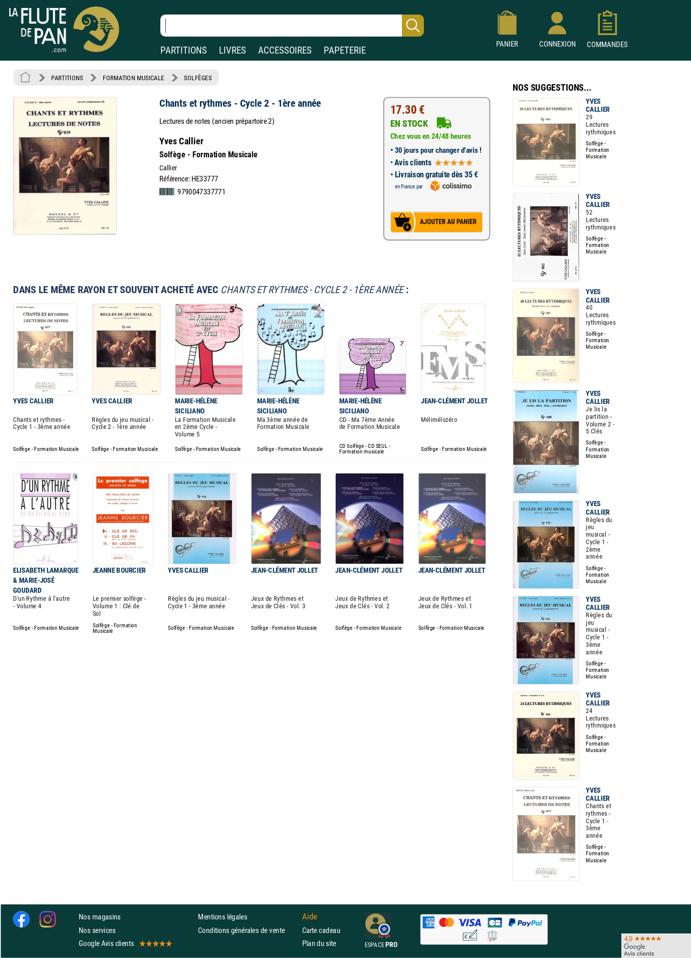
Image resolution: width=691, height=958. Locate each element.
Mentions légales (222, 916)
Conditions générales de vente (248, 930)
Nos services (97, 930)
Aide (309, 917)
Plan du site (319, 943)
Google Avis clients (125, 943)
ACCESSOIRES (285, 50)
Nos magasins (100, 916)
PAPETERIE (345, 50)
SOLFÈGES (197, 78)
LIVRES (232, 50)
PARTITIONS (183, 50)
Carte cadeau (321, 930)
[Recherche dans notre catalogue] (292, 26)
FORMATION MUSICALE (133, 78)
